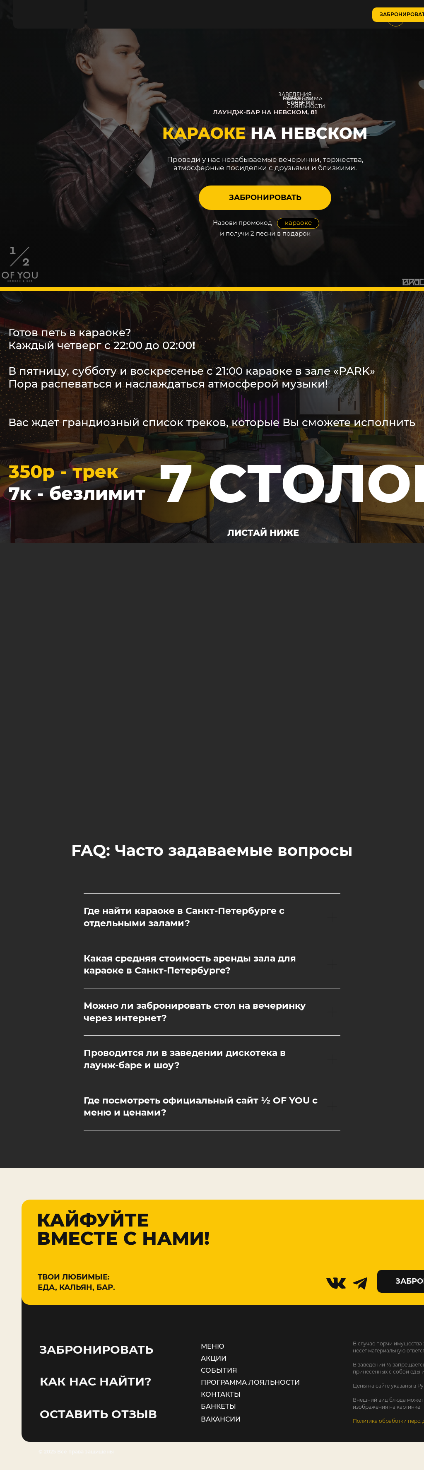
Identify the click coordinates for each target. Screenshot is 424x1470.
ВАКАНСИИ (221, 1419)
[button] (265, 198)
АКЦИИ (213, 1358)
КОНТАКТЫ (221, 1394)
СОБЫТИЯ (219, 1370)
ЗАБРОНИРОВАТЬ (96, 1349)
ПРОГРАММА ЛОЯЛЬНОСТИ (250, 1382)
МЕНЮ (212, 1346)
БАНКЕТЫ (218, 1406)
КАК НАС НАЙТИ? (95, 1381)
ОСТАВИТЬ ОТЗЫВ (98, 1414)
